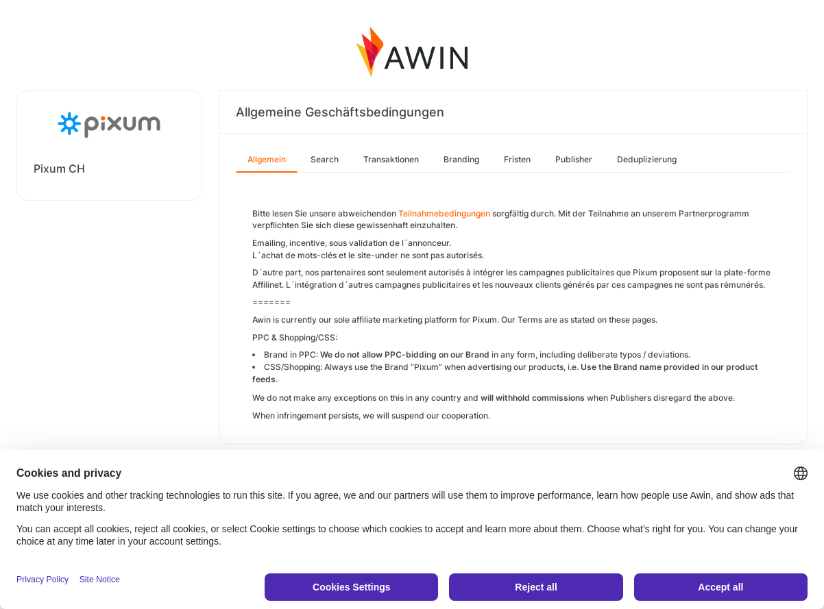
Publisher (573, 159)
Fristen (517, 159)
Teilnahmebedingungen (444, 213)
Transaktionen (391, 159)
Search (325, 159)
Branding (461, 159)
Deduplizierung (647, 159)
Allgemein (266, 159)
